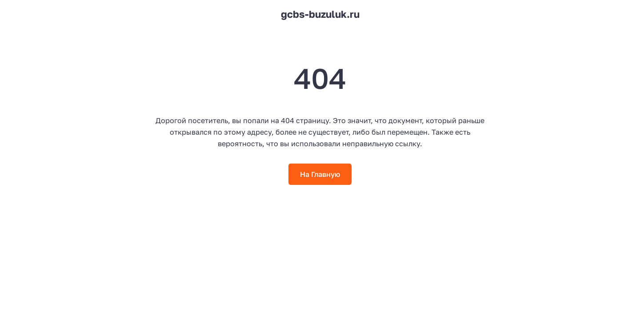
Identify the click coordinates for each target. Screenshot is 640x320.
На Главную (320, 174)
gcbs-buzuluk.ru (320, 14)
